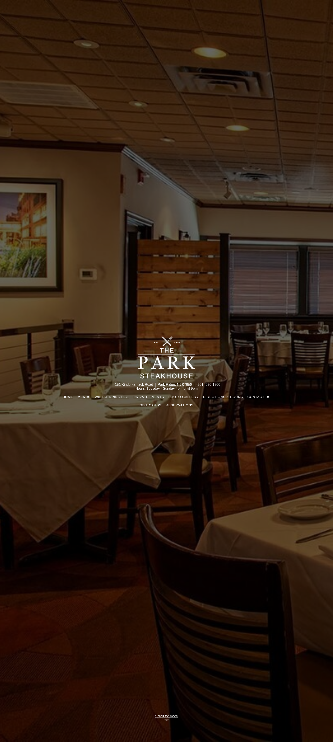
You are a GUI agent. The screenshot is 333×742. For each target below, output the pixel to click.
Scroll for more (166, 716)
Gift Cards (151, 405)
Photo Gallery (183, 397)
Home (68, 397)
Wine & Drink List (112, 397)
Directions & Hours (223, 397)
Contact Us (258, 397)
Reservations (179, 405)
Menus (84, 397)
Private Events (148, 397)
